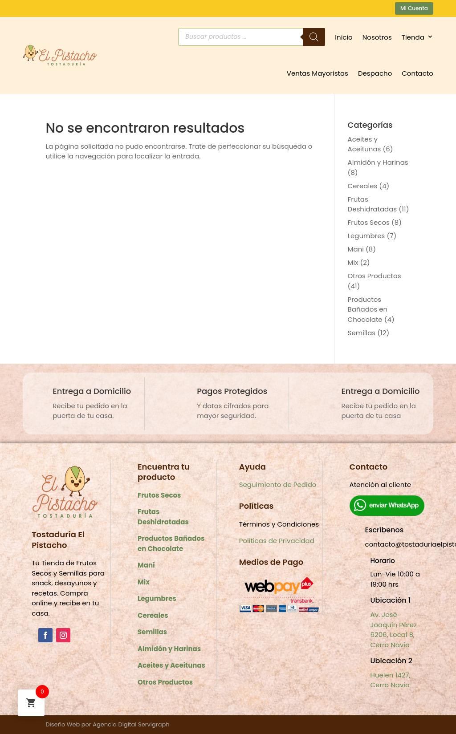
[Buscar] (314, 37)
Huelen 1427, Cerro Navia (390, 680)
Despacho (375, 73)
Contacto (417, 73)
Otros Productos (374, 275)
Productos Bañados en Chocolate (368, 309)
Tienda (413, 37)
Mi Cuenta (414, 8)
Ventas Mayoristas (317, 73)
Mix (353, 262)
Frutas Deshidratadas (372, 204)
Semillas (362, 332)
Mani (356, 249)
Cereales (363, 186)
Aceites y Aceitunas (364, 144)
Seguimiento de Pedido (278, 484)
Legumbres (366, 235)
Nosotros (377, 37)
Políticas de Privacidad (276, 540)
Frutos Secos (369, 222)
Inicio (343, 37)
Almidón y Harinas (378, 162)
